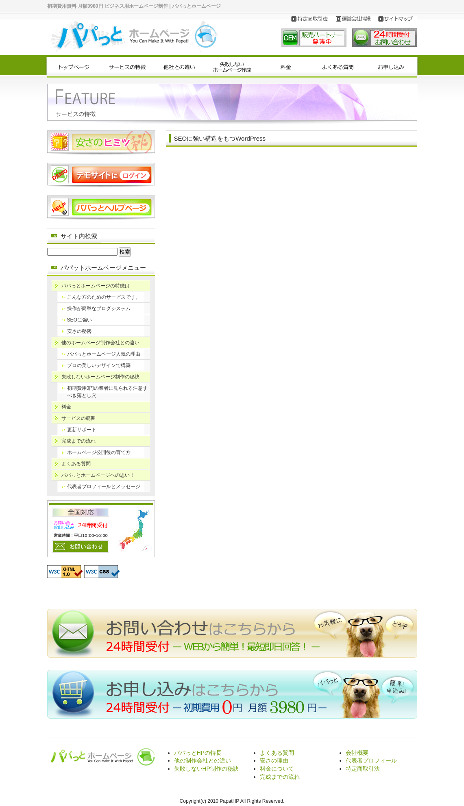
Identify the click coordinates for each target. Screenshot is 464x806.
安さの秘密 (79, 331)
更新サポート (81, 429)
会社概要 (357, 753)
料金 (66, 407)
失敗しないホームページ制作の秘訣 (100, 377)
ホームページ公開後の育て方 (99, 452)
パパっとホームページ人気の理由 (103, 354)
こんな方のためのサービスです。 (103, 297)
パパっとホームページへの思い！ (98, 475)
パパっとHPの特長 (198, 753)
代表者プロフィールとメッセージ (103, 486)
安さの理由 (274, 760)
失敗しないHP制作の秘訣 (206, 768)
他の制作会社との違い (202, 760)
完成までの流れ (78, 441)
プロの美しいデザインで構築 (99, 365)
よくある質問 (76, 464)
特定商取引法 (363, 768)
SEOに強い (79, 320)
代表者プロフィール (371, 760)
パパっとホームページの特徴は (95, 286)
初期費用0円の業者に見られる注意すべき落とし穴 (107, 391)
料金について (277, 768)
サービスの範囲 (78, 418)
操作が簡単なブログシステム (99, 308)
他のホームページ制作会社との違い (100, 342)
